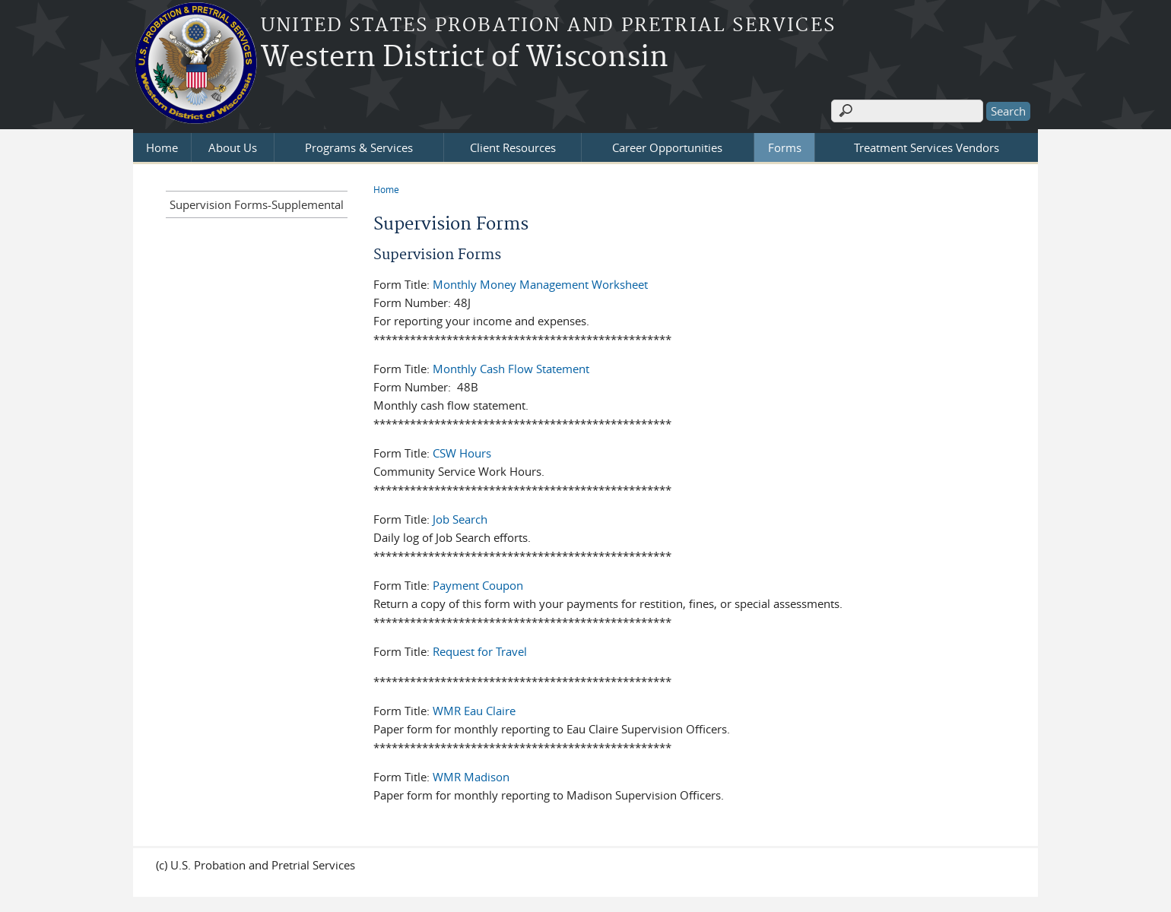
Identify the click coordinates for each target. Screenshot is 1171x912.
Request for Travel (480, 651)
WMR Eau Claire (474, 710)
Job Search (460, 519)
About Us (232, 147)
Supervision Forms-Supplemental (257, 204)
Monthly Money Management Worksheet (540, 284)
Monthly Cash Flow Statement (511, 368)
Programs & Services (359, 147)
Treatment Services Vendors (926, 147)
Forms (784, 147)
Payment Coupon (478, 585)
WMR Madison (471, 776)
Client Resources (513, 147)
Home (162, 147)
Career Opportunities (667, 147)
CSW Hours (462, 453)
